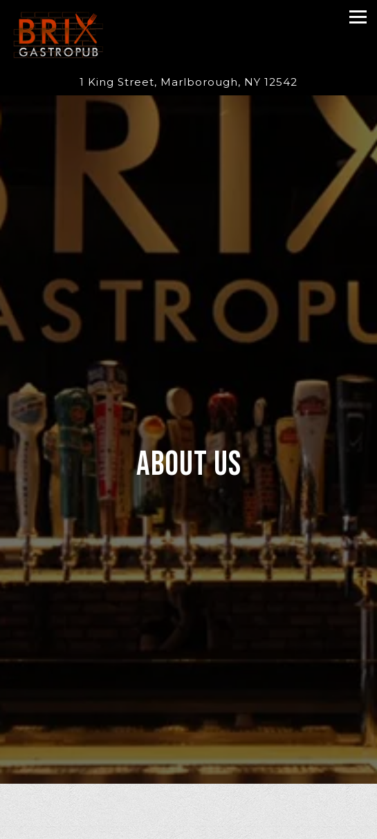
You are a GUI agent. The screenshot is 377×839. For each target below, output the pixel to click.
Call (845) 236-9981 (188, 825)
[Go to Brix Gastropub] (188, 83)
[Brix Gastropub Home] (58, 34)
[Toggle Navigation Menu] (358, 17)
